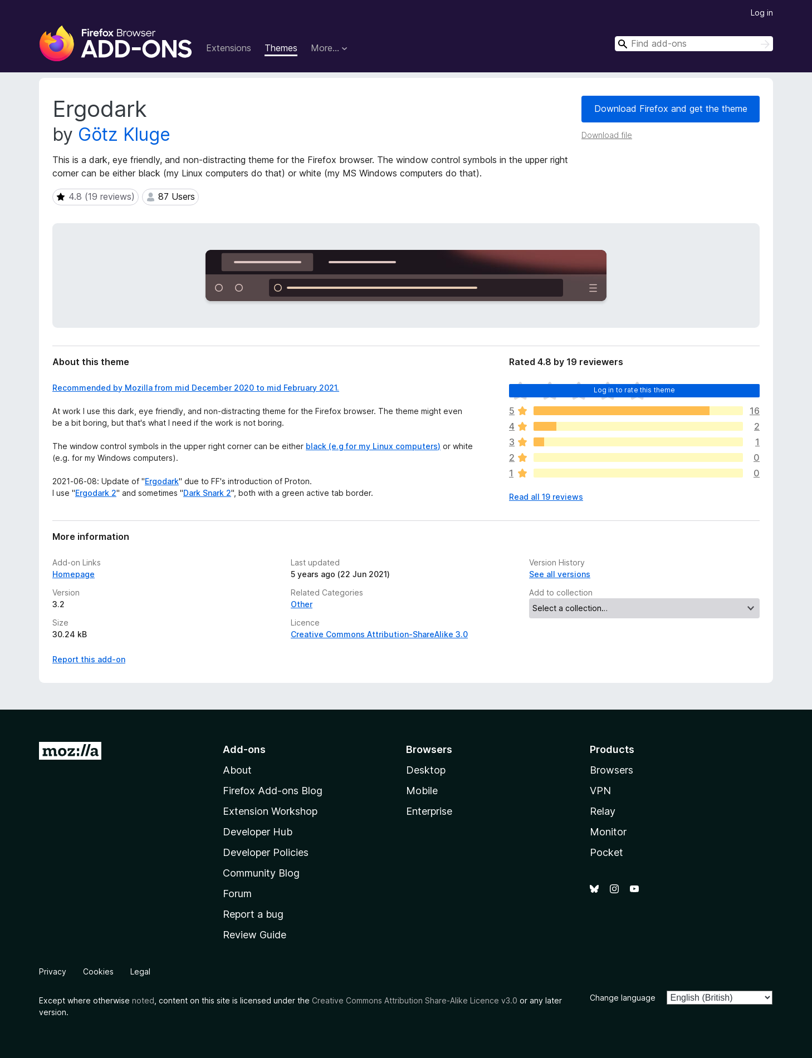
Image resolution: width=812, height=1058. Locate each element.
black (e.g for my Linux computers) (373, 446)
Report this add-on (88, 659)
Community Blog (261, 873)
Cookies (98, 971)
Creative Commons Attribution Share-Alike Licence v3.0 (414, 1000)
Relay (602, 811)
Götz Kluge (124, 134)
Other (301, 604)
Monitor (608, 832)
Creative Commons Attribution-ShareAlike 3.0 (379, 634)
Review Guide (254, 935)
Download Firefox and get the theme (670, 108)
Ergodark (162, 481)
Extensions (228, 47)
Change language (623, 997)
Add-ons (244, 749)
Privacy (52, 971)
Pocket (606, 852)
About (237, 770)
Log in (762, 12)
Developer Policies (266, 852)
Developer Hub (257, 832)
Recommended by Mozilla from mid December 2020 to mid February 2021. (195, 387)
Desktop (426, 770)
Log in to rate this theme (635, 390)
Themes (281, 47)
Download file (606, 135)
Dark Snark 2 (207, 493)
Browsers (611, 770)
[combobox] (694, 43)
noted (143, 1000)
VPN (600, 790)
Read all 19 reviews (546, 496)
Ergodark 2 (95, 493)
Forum (237, 893)
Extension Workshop (270, 811)
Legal (140, 971)
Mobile (422, 790)
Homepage (73, 574)
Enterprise (429, 811)
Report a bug (253, 914)
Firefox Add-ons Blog (272, 790)
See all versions (559, 574)
